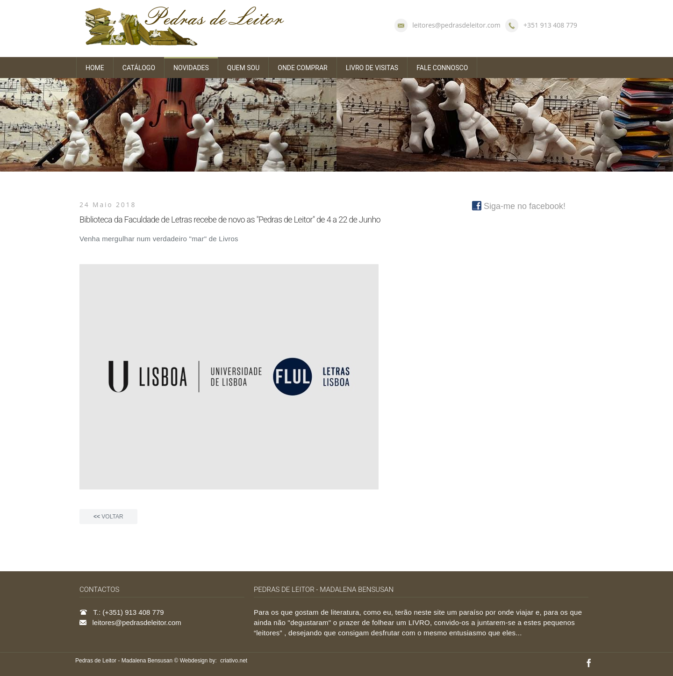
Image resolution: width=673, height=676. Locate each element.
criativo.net (233, 660)
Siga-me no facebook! (519, 206)
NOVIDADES (191, 68)
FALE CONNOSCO (442, 68)
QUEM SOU (243, 68)
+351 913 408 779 (550, 25)
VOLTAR (108, 516)
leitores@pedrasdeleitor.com (456, 25)
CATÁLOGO (138, 68)
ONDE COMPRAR (302, 68)
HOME (95, 68)
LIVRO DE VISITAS (372, 68)
